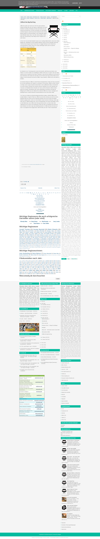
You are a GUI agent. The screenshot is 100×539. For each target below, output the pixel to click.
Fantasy (48, 16)
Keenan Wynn (73, 172)
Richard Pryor (78, 252)
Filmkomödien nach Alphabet (29, 10)
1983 (55, 265)
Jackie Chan (74, 215)
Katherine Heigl (68, 299)
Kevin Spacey (74, 235)
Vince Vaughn (76, 174)
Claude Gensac (22, 304)
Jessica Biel (78, 319)
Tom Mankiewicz (38, 246)
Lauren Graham (71, 351)
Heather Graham (69, 332)
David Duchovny (76, 245)
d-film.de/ (39, 408)
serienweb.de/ (39, 415)
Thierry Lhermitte (76, 222)
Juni (65, 37)
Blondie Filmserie (65, 367)
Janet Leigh (74, 319)
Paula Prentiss (66, 324)
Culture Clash (64, 385)
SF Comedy (66, 10)
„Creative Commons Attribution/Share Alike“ (36, 164)
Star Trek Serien (39, 195)
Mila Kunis (66, 315)
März (65, 41)
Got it (80, 3)
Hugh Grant (71, 192)
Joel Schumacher (25, 247)
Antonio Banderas (73, 225)
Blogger (59, 534)
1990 (48, 267)
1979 (39, 265)
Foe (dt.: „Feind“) (23, 318)
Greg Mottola (50, 243)
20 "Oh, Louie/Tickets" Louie (26, 346)
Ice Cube (77, 192)
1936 (40, 260)
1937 (43, 260)
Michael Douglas (69, 219)
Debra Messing (66, 331)
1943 (25, 262)
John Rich (77, 250)
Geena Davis (63, 332)
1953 (20, 263)
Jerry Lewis (56, 221)
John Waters (32, 247)
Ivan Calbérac (56, 243)
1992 (58, 267)
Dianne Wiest (67, 297)
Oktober (65, 33)
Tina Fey (67, 326)
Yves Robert (37, 236)
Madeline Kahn (74, 299)
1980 (43, 265)
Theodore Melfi (43, 244)
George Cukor (50, 230)
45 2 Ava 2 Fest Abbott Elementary (48, 354)
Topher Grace (64, 224)
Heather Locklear (75, 332)
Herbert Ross (56, 234)
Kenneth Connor (68, 156)
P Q (55, 192)
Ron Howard (21, 239)
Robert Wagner (75, 205)
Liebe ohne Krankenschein (73, 464)
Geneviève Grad (77, 317)
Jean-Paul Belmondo (65, 250)
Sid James (70, 153)
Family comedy (43, 16)
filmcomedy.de (49, 534)
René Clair (65, 221)
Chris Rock (65, 180)
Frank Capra (43, 241)
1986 (28, 267)
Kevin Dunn (78, 186)
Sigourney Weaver (65, 291)
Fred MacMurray (71, 166)
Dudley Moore (64, 230)
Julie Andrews (69, 292)
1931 (23, 260)
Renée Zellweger (64, 325)
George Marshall (38, 229)
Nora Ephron (36, 253)
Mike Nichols (35, 237)
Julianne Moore (66, 350)
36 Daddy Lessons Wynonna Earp (27, 369)
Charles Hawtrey (23, 290)
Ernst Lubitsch (36, 241)
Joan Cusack (68, 290)
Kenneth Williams (67, 151)
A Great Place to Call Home (73, 440)
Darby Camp (29, 16)
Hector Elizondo (71, 162)
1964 (20, 264)
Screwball (63, 396)
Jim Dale (74, 161)
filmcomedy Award (23, 13)
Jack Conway (73, 201)
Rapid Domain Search (64, 537)
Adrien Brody (76, 189)
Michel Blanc (67, 236)
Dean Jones (70, 200)
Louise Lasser (68, 314)
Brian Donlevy (76, 199)
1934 (33, 260)
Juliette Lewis (66, 321)
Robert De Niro (72, 196)
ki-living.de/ (39, 391)
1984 (59, 266)
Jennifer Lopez (69, 294)
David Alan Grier (36, 16)
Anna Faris (73, 289)
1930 (20, 260)
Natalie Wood (63, 340)
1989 (43, 267)
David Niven (63, 200)
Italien (63, 415)
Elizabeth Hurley (77, 302)
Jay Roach (57, 239)
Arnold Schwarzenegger (66, 210)
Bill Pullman (78, 175)
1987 (33, 267)
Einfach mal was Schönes (46, 291)
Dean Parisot (56, 242)
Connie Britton (68, 330)
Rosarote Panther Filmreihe (67, 378)
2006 (50, 270)
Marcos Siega (38, 247)
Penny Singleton (27, 288)
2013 (47, 272)
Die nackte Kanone (65, 371)
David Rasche (78, 227)
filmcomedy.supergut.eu (65, 435)
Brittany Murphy (67, 309)
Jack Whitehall (54, 16)
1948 (43, 262)
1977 (32, 265)
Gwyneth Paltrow (64, 319)
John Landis (25, 233)
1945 (32, 262)
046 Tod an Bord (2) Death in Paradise (28, 336)
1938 (47, 260)
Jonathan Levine (30, 243)
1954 (24, 263)
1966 (29, 264)
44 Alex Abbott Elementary (46, 356)
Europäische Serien (39, 204)
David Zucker (48, 234)
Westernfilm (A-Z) (66, 87)
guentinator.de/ (39, 382)
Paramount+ (40, 211)
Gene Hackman (73, 214)
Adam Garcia (65, 240)
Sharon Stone (69, 355)
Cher (76, 329)
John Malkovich (64, 217)
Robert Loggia (73, 187)
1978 (36, 265)
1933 (30, 260)
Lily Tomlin (79, 321)
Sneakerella (66, 44)
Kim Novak (76, 350)
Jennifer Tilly (70, 312)
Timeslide (63, 425)
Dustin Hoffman (78, 212)
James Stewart (73, 194)
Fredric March (78, 200)
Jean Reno (78, 170)
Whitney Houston (78, 356)
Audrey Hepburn (64, 316)
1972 (53, 264)
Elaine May (56, 253)
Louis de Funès (65, 161)
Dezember (66, 29)
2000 (53, 268)
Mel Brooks (45, 221)
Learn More (75, 3)
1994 (25, 268)
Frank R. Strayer (29, 232)
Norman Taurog (52, 237)
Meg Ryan (70, 322)
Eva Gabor (65, 346)
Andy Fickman (22, 241)
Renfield (65, 50)
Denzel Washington (73, 246)
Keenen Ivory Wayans (65, 235)
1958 (39, 263)
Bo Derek (79, 327)
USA (62, 419)
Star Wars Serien (40, 196)
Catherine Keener (72, 296)
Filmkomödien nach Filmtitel (39, 200)
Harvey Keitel (67, 215)
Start (21, 10)
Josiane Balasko (64, 320)
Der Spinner (70, 513)
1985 (23, 267)
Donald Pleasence (66, 229)
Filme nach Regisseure (40, 10)
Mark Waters (30, 236)
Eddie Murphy (71, 152)
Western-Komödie (65, 403)
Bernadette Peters (70, 316)
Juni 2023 (44, 313)
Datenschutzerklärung (66, 527)
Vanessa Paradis (72, 356)
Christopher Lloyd (69, 211)
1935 (36, 260)
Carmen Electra (64, 329)
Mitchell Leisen (43, 237)
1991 (53, 267)
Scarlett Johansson (65, 306)
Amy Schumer (78, 315)
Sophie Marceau (74, 355)
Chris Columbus (49, 242)
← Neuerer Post (22, 188)
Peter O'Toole (74, 236)
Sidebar (62, 426)
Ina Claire (65, 334)
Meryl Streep (75, 300)
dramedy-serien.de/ (39, 400)
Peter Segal (34, 233)
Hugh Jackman (76, 247)
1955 (28, 263)
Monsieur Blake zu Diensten (73, 472)
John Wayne (63, 251)
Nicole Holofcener (23, 255)
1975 (24, 265)
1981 (47, 265)
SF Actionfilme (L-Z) (39, 203)
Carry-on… (64, 369)
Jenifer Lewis (75, 334)
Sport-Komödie (65, 401)
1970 (45, 264)
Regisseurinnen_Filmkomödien (51, 10)
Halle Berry (65, 347)
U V (36, 194)
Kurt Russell (76, 251)
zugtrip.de (39, 395)
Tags (68, 258)
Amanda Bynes (69, 307)
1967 (33, 264)
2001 (59, 269)
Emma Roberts (73, 331)
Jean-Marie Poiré (22, 236)
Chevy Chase (69, 191)
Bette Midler (66, 296)
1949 (47, 262)
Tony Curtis (63, 199)
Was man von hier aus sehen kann (48, 288)
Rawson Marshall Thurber (53, 238)
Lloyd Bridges (64, 204)
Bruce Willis (65, 176)
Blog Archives (74, 258)
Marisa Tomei (74, 295)
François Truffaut (35, 239)
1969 (41, 264)
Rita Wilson (70, 325)
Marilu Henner (71, 339)
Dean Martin (69, 157)
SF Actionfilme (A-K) (40, 202)
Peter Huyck (49, 247)
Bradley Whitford (70, 226)
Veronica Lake (72, 326)
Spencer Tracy (68, 197)
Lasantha (47, 537)
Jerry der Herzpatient (72, 497)
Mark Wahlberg (73, 177)
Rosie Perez (37, 18)
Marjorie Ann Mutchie (23, 302)
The (33, 194)
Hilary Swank (74, 347)
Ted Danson (69, 222)
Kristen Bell (71, 336)
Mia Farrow (75, 292)
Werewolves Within (67, 55)
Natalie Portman (77, 339)
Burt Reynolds (78, 179)
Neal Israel (27, 242)
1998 (44, 268)
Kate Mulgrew (71, 350)
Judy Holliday (75, 320)
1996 (35, 268)
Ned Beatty (72, 252)
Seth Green (69, 189)
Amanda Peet (78, 326)
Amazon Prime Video (40, 210)
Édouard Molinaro (45, 236)
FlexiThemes (37, 537)
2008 (20, 272)
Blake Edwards (53, 229)
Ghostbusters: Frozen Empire (26, 311)
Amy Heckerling (24, 253)
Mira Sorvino (73, 352)
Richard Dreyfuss (69, 237)
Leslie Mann (68, 295)
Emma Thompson (73, 345)
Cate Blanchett (67, 310)
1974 (20, 265)
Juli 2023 (44, 311)
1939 (51, 260)
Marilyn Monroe (74, 314)
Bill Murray (78, 153)
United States (43, 18)
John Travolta (69, 195)
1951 (54, 262)
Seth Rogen (68, 174)
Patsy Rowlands (77, 305)
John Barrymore (68, 202)
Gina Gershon (76, 346)
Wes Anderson (30, 234)
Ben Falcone (29, 241)
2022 (76, 10)
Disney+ (40, 209)
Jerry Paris (50, 241)
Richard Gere (73, 221)
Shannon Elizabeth (74, 341)
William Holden (71, 224)
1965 (25, 264)
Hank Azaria (70, 230)
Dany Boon (34, 221)
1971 (49, 264)
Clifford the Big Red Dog (27, 22)
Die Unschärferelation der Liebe (47, 295)
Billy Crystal (72, 190)
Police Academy (65, 375)
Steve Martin (64, 160)
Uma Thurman (75, 342)
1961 (50, 263)
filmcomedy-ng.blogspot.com (66, 432)
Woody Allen (23, 221)
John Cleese (23, 18)
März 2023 (44, 317)
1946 (35, 262)
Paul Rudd (71, 165)
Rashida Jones (63, 355)
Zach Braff (49, 244)
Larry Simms (67, 155)
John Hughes (71, 10)
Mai (65, 39)
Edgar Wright (44, 243)
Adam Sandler (77, 155)
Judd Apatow (43, 238)
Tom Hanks (36, 298)
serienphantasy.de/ (39, 411)
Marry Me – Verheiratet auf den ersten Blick (51, 329)
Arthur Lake (71, 149)
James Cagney (64, 231)
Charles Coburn (74, 242)
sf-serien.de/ (39, 402)
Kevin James (65, 177)
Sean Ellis (54, 247)
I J (41, 192)
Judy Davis (70, 320)
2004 (37, 270)
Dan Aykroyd (77, 156)
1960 (46, 263)
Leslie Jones (63, 337)
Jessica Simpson (72, 335)
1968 (37, 264)
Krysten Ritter (66, 351)
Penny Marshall (47, 253)
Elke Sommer (68, 311)
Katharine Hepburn (77, 294)
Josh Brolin (69, 234)
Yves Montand (65, 256)
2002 (23, 270)
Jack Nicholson (64, 194)
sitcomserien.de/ (39, 404)
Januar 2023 (45, 339)
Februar (65, 59)
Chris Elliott (76, 191)
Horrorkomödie (65, 390)
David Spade (63, 212)
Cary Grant (73, 169)
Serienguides (60, 10)
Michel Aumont (72, 204)
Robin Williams (73, 171)
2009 (25, 272)
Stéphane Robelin (77, 255)
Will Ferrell (75, 160)
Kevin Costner (69, 251)
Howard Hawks (29, 238)
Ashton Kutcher (70, 179)
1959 (42, 263)
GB (62, 413)
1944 (28, 262)
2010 (30, 272)
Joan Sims (77, 286)
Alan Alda (70, 209)
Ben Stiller (46, 223)
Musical (63, 394)
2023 (52, 273)
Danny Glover (69, 245)
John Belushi (68, 232)
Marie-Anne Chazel (64, 322)
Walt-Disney (64, 380)
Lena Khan (28, 256)
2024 (64, 26)
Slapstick (63, 398)
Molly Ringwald (75, 322)
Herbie (63, 373)
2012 (41, 272)
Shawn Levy (39, 232)
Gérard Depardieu (72, 182)
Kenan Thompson (30, 18)
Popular (63, 258)
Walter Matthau (64, 175)
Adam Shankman (40, 234)
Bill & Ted (63, 365)
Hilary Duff (65, 312)
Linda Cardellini (70, 337)
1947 (39, 262)
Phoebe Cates (71, 324)
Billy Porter (55, 244)
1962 (54, 263)
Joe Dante (21, 242)
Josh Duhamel (76, 202)
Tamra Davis (33, 255)
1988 (38, 267)
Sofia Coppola (41, 254)
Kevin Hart (78, 176)
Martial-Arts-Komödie (66, 392)
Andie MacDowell (64, 327)
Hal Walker (65, 201)
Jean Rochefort (64, 185)
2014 (52, 272)
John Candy (65, 171)
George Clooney (69, 181)
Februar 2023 (45, 337)
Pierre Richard (74, 158)
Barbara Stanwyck (72, 327)
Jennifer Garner (74, 297)
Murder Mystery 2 (67, 42)
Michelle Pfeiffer (77, 304)
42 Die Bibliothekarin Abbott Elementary (49, 362)
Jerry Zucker (56, 241)
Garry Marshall (40, 230)
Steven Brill (28, 239)
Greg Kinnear (64, 182)
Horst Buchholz (69, 247)
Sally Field (67, 341)
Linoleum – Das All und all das (26, 313)
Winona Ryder (74, 301)
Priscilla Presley (78, 324)
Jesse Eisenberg (72, 231)
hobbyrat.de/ (39, 386)
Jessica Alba (66, 335)
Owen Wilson (22, 292)
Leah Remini (77, 351)
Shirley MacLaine (76, 290)
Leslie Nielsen (33, 301)
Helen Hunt (70, 347)
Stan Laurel (71, 255)
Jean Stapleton (70, 334)
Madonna (75, 337)
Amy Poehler (71, 315)
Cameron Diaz (75, 309)
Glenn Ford (77, 181)
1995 (31, 268)
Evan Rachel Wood (70, 346)
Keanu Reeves (76, 234)
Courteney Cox (74, 330)
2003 (30, 270)
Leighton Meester (73, 321)
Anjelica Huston (74, 291)
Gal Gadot (72, 317)
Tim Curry (74, 206)
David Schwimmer (64, 246)
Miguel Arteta (26, 246)
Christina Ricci (66, 317)
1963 (58, 263)
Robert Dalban (66, 205)
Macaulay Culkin (73, 217)
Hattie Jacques (65, 287)
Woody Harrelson (71, 207)
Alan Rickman (76, 209)
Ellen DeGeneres (67, 345)
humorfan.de (39, 389)
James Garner (68, 216)
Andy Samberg (75, 240)
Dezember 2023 (45, 304)
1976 (28, 265)
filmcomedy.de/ (39, 413)
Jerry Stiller (72, 250)
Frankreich (64, 410)
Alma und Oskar (44, 293)
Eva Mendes (78, 331)
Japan (63, 417)
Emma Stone (74, 311)
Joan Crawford (78, 335)
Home (22, 16)
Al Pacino (70, 240)
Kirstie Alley (70, 304)
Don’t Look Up (66, 46)
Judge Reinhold (70, 186)
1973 (58, 264)
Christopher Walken (70, 170)
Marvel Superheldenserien (40, 198)
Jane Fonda (69, 319)
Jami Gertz (79, 347)
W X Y (41, 194)
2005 (43, 270)
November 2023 (45, 306)
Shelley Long (63, 326)
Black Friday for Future (72, 489)
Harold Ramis (43, 239)
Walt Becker (49, 18)
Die (30, 192)
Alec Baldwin (71, 175)
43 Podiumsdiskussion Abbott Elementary (49, 359)
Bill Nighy (70, 199)
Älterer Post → (58, 188)
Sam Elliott (77, 237)
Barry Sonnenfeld (40, 242)
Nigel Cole (43, 247)
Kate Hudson (76, 312)
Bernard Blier (64, 190)
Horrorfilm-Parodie (65, 388)
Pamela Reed (69, 340)
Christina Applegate (68, 302)
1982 (51, 266)
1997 (40, 268)
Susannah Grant (26, 248)
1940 (54, 260)
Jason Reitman (22, 243)
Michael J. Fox (76, 219)
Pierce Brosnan (72, 220)
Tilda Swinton (68, 301)
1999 (49, 268)
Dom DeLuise (64, 192)
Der (28, 192)
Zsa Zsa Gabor (63, 357)
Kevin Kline (65, 187)
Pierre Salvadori (36, 244)
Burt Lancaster (68, 242)
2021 (25, 16)
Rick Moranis (64, 196)
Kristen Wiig (63, 295)
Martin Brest (21, 244)
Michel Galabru (77, 167)
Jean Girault (57, 232)
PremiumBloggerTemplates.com (55, 537)
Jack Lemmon (34, 299)
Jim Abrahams (36, 238)
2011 (35, 272)
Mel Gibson (67, 252)
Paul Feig (33, 242)
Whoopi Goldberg (74, 306)
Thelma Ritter (70, 342)
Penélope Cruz (75, 340)
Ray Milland (78, 220)
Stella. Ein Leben (44, 285)
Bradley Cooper (73, 241)
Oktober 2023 (45, 309)
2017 (25, 273)
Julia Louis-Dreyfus (64, 336)
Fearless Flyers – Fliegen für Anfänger (71, 48)
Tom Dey (31, 246)
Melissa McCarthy (23, 301)
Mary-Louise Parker (67, 352)
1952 (58, 262)
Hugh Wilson (50, 239)
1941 (58, 260)
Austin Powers (64, 362)
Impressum (30, 13)
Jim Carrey (72, 176)
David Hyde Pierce (70, 227)
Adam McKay (53, 236)
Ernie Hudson (65, 214)
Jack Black (76, 184)
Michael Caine (76, 195)
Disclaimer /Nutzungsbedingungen (69, 524)
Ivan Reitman (48, 232)
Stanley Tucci (76, 197)
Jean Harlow (35, 304)
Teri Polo (65, 342)
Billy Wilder (22, 230)
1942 (20, 262)
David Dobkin (37, 243)
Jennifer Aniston (76, 287)
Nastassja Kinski (78, 352)
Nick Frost (78, 204)
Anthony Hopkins (64, 225)
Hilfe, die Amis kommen (72, 505)
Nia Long (70, 305)
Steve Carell (65, 169)
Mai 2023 (44, 315)
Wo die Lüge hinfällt (71, 448)
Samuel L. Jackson (65, 206)
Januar (65, 61)
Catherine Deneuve (71, 329)
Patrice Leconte (28, 244)
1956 (31, 263)
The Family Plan (70, 481)
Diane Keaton (29, 304)
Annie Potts (75, 307)
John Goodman (76, 216)
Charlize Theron (73, 310)
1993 (20, 268)
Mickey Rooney (64, 220)
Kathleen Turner (64, 304)
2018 (29, 273)
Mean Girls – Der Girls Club (73, 456)
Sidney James (65, 255)
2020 (37, 273)
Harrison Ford (76, 230)
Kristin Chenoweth (77, 336)
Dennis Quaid (70, 212)
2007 (57, 270)
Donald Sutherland (75, 229)
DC (36, 199)
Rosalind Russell (77, 325)
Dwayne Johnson (73, 180)
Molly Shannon (64, 305)
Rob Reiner (37, 223)
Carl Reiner (31, 230)
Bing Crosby (67, 241)
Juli (64, 35)
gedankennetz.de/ (39, 377)
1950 (50, 262)
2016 (20, 273)
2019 (34, 273)
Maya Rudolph (68, 300)
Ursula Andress (66, 356)
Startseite (40, 188)
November (66, 31)
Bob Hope (74, 210)
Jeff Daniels (73, 185)
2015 (57, 272)
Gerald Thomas (24, 229)
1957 (35, 263)
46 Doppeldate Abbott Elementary (47, 352)
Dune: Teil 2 (22, 321)
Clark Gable (77, 211)
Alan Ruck (77, 224)
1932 (26, 260)
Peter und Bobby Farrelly (47, 233)
